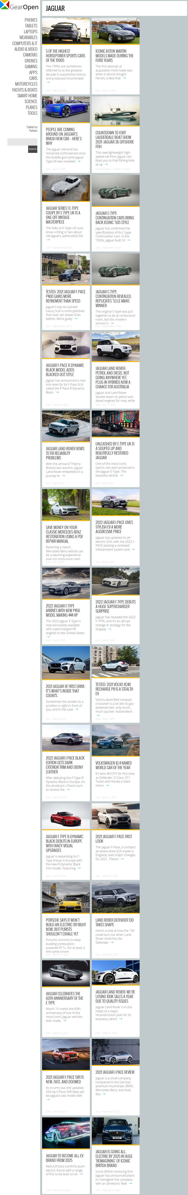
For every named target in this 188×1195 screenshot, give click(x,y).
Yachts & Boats (24, 90)
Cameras (30, 55)
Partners (33, 130)
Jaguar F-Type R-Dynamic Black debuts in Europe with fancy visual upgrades (64, 843)
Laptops (30, 31)
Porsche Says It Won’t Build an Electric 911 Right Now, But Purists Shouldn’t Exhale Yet (66, 927)
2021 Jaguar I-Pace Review (115, 1072)
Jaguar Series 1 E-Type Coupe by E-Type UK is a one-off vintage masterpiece (63, 215)
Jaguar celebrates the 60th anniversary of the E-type (64, 998)
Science (30, 101)
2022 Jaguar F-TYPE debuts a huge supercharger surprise (116, 606)
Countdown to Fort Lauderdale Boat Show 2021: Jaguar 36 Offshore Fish (115, 139)
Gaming (31, 66)
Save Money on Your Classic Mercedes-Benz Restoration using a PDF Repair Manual (64, 534)
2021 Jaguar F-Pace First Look (114, 839)
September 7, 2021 (112, 247)
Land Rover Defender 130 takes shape (114, 922)
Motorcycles (26, 84)
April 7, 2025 (59, 169)
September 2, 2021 (62, 326)
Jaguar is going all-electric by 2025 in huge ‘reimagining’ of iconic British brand (114, 1158)
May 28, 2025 (59, 90)
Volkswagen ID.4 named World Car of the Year (114, 765)
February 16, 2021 (62, 1190)
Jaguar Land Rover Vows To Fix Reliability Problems (65, 453)
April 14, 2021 (60, 876)
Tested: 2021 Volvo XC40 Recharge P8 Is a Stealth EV (114, 688)
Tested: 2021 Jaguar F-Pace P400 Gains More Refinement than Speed (65, 296)
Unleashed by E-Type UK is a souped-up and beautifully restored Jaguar (115, 450)
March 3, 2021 (110, 1033)
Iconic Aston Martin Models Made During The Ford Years (114, 55)
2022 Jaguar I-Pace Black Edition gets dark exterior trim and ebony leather (65, 765)
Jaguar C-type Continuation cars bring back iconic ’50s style (115, 217)
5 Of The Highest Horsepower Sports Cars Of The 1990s (65, 55)
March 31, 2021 (110, 876)
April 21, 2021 (60, 797)
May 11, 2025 (109, 90)
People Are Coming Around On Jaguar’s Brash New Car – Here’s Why (64, 136)
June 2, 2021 (59, 640)
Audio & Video (26, 49)
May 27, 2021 (59, 718)
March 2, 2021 (60, 1111)
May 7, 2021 (109, 718)
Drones (31, 60)
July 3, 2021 (58, 561)
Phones (31, 20)
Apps (33, 72)
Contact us (32, 127)
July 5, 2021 (58, 483)
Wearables (28, 37)
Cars (33, 78)
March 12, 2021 (61, 1033)
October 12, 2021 (121, 169)
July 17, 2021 (109, 404)
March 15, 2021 (110, 954)
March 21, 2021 (61, 954)
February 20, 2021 (112, 1111)
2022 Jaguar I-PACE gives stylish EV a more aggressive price (114, 526)
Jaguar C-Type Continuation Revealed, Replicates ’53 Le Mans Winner (114, 298)
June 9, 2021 (109, 561)
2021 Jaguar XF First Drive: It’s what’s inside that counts (65, 690)
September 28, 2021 (63, 247)
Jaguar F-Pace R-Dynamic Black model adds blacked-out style (65, 369)
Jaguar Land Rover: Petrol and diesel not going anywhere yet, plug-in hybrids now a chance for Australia (113, 377)
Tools (32, 113)
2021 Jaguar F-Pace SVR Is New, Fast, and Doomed (65, 1079)
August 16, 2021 (61, 404)
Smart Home (27, 95)
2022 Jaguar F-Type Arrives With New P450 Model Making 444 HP (63, 610)
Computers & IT (24, 43)
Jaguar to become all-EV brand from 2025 (64, 1158)
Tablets (31, 25)
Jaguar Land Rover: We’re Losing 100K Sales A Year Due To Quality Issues (115, 996)
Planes (31, 107)
